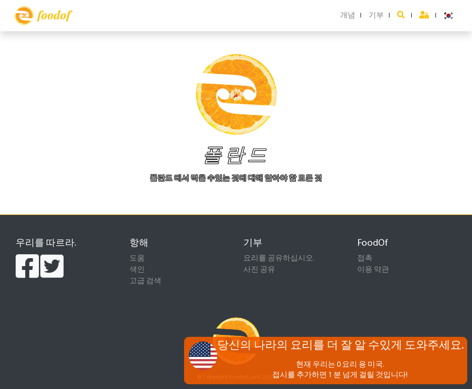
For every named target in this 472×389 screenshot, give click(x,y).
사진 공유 (259, 270)
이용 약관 (373, 270)
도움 (137, 258)
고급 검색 (145, 281)
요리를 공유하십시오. (279, 258)
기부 (376, 15)
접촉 (364, 258)
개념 (347, 15)
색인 (137, 270)
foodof (42, 15)
